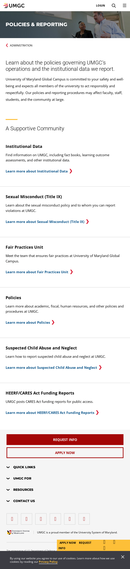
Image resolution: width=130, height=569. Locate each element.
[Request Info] (65, 439)
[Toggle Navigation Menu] (124, 5)
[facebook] (13, 517)
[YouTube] (85, 517)
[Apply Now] (65, 452)
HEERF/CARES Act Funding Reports (40, 393)
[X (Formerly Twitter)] (56, 517)
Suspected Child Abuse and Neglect (41, 348)
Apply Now (68, 543)
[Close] (123, 557)
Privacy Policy (48, 562)
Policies (13, 297)
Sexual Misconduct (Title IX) (34, 196)
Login (100, 5)
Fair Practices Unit (24, 247)
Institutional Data (24, 146)
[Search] (113, 5)
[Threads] (71, 517)
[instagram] (42, 517)
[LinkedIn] (27, 517)
